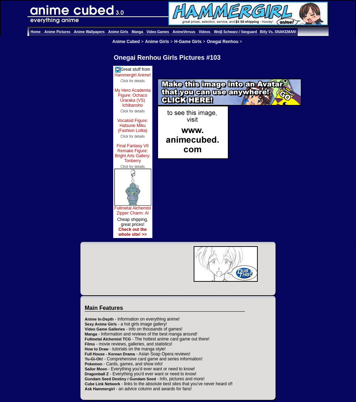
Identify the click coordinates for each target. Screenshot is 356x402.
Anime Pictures (57, 32)
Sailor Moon (96, 369)
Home (36, 32)
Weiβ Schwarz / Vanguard (235, 32)
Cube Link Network (102, 384)
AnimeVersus (184, 32)
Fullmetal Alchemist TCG (108, 339)
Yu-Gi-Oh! (94, 359)
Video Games (158, 32)
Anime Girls (118, 32)
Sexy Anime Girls (101, 324)
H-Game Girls (188, 41)
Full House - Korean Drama (110, 354)
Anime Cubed (126, 41)
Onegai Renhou (223, 41)
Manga (137, 32)
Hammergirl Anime (132, 75)
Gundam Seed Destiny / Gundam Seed (120, 379)
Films (90, 344)
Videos (204, 32)
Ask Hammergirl (100, 389)
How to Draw (97, 349)
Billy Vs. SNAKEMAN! (278, 32)
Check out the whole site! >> (133, 232)
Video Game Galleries (105, 329)
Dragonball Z (97, 374)
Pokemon (94, 364)
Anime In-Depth (99, 319)
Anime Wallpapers (89, 32)
